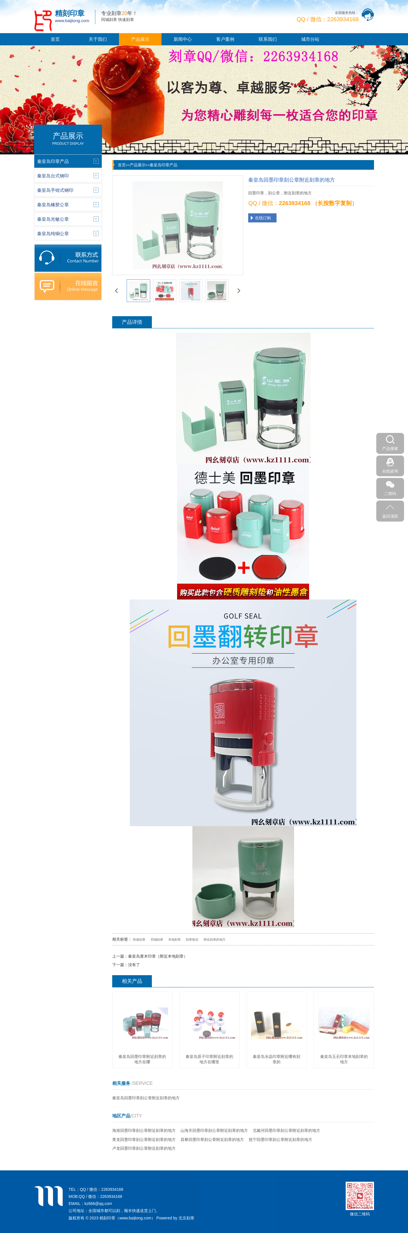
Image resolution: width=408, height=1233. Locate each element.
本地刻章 (174, 939)
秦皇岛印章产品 (163, 165)
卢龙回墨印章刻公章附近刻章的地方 (144, 1148)
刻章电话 (192, 939)
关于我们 (98, 39)
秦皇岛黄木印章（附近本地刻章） (158, 956)
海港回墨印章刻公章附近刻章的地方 (144, 1130)
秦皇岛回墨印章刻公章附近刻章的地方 (146, 1098)
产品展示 (140, 39)
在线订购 (263, 218)
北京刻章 (186, 1218)
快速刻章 (139, 939)
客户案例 (225, 39)
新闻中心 (183, 39)
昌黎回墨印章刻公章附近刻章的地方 (212, 1139)
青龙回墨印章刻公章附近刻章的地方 (144, 1139)
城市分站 (310, 39)
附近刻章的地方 (215, 939)
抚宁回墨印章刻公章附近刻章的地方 (280, 1139)
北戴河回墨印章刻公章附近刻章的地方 (286, 1130)
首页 (55, 39)
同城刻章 (157, 939)
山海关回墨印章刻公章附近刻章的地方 (214, 1130)
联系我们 (268, 39)
